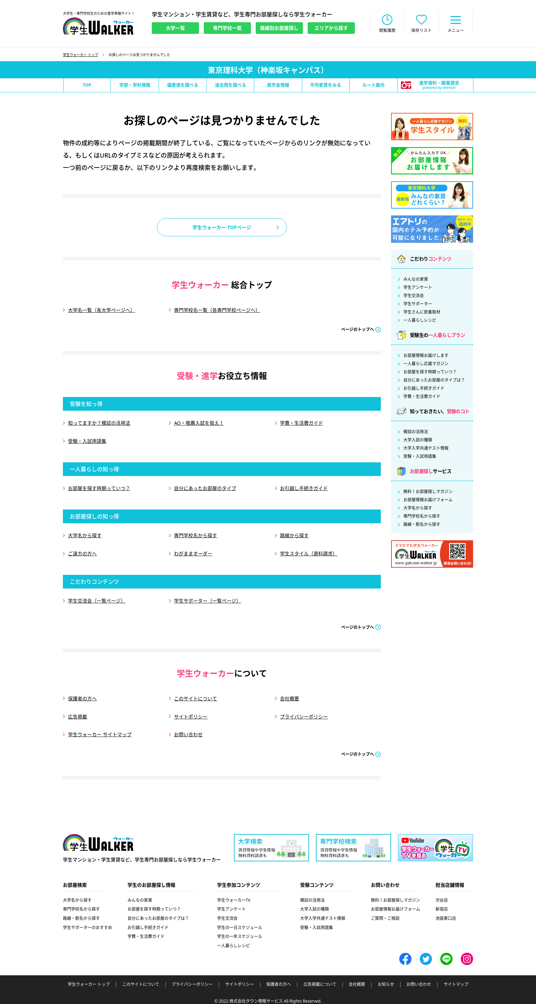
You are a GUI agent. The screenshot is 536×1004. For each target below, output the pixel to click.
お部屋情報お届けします (425, 356)
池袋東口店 (446, 912)
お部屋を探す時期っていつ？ (99, 487)
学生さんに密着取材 (421, 313)
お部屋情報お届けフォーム (428, 500)
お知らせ (386, 978)
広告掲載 (77, 711)
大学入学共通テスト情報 (425, 449)
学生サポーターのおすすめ (87, 921)
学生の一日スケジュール (239, 921)
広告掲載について (320, 978)
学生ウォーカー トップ (80, 55)
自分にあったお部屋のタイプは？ (434, 381)
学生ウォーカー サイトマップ (100, 729)
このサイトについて (195, 694)
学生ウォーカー (98, 836)
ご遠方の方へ (82, 550)
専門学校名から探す (195, 533)
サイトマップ (456, 978)
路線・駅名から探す (421, 525)
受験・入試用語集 (87, 440)
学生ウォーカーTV (234, 894)
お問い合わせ (188, 729)
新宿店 (442, 903)
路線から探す (294, 533)
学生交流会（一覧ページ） (96, 597)
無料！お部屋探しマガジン (428, 492)
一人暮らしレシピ (419, 321)
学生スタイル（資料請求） (308, 550)
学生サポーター (417, 304)
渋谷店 (442, 894)
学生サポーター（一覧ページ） (207, 597)
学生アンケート (417, 288)
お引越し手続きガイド (304, 487)
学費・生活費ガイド (301, 423)
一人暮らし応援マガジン (425, 364)
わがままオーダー (193, 550)
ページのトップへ (357, 329)
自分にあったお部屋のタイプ (205, 487)
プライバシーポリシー (304, 711)
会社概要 (289, 694)
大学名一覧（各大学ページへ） (101, 310)
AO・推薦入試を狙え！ (199, 423)
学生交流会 (413, 296)
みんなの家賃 (415, 280)
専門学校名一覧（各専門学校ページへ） (217, 310)
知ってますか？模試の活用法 (99, 423)
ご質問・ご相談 (385, 912)
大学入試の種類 (417, 440)
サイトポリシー (190, 711)
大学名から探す (85, 533)
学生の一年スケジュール (239, 931)
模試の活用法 (415, 432)
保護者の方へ (82, 694)
